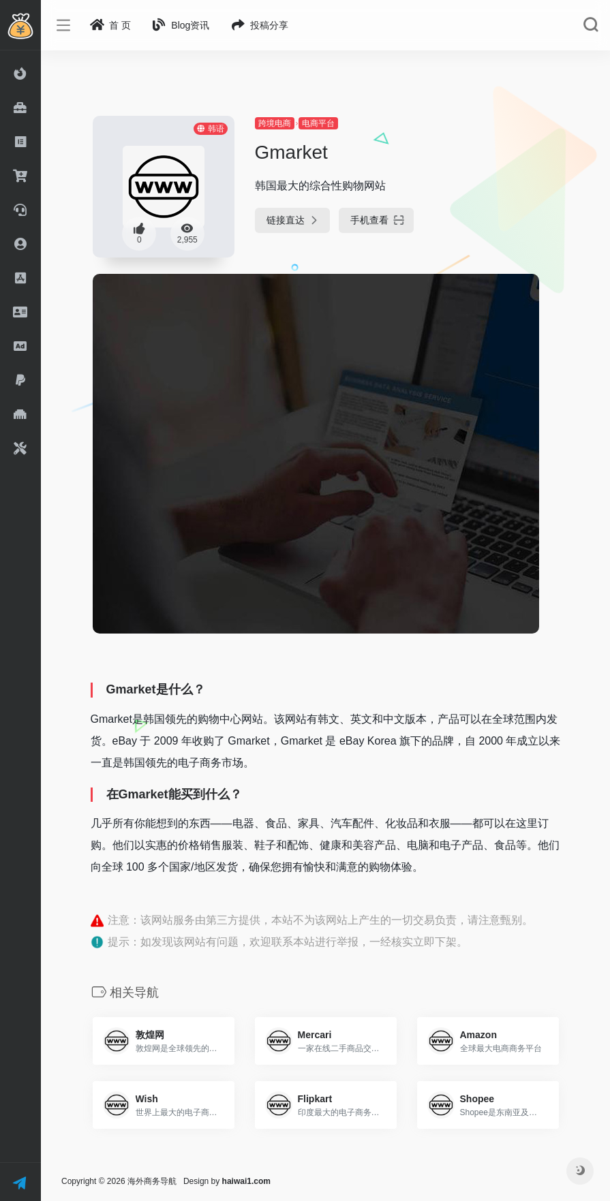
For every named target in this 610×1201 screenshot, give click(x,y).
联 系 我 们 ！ (23, 1184)
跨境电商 (274, 123)
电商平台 (318, 123)
